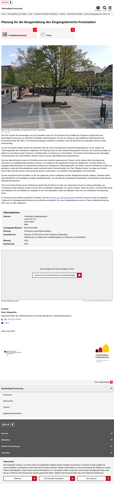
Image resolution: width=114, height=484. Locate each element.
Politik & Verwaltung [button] (10, 446)
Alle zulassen (91, 478)
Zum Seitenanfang (102, 382)
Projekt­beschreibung (17, 35)
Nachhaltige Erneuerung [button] (12, 388)
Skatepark (87, 198)
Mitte (30, 14)
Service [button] (4, 433)
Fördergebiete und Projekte (17, 14)
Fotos (49, 35)
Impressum (7, 395)
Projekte (62, 14)
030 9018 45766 (14, 319)
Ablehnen (17, 478)
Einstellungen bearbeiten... (54, 478)
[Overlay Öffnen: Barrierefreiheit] (98, 8)
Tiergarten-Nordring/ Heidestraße (45, 14)
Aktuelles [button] (5, 453)
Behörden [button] (5, 440)
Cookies (6, 407)
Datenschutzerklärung (94, 473)
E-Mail (6, 323)
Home (3, 14)
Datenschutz (8, 401)
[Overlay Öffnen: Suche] (104, 8)
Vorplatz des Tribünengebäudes (62, 198)
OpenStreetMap (93, 300)
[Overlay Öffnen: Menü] (110, 8)
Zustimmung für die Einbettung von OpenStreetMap (54, 275)
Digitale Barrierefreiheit (12, 413)
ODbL (111, 300)
